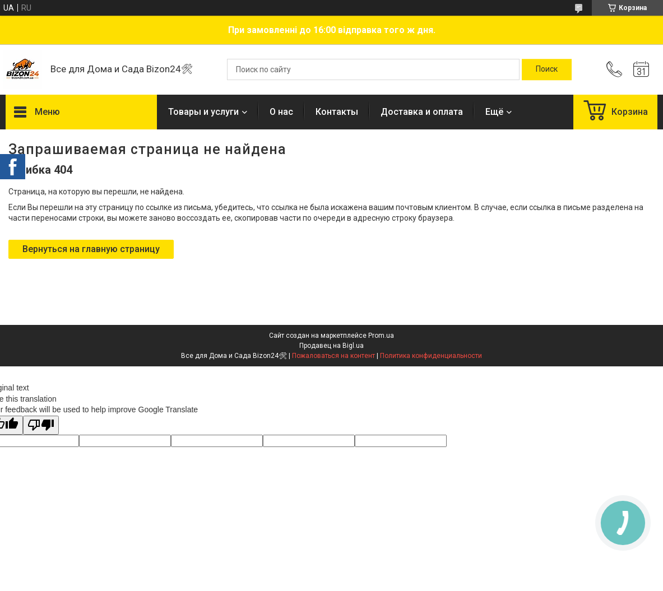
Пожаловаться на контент (333, 356)
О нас (281, 111)
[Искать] (547, 69)
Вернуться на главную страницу (91, 249)
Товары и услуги (203, 111)
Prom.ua (381, 335)
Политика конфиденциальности (431, 356)
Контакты (337, 111)
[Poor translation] (41, 425)
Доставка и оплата (422, 111)
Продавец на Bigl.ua (331, 346)
